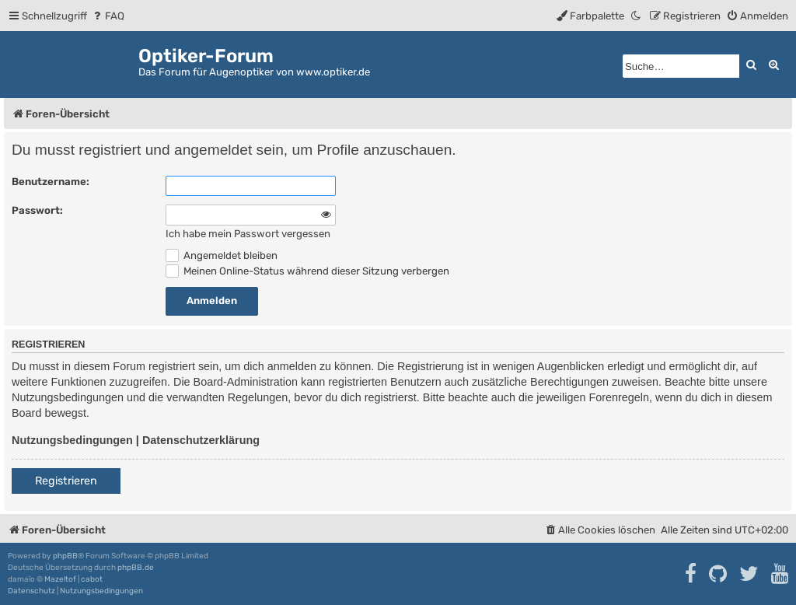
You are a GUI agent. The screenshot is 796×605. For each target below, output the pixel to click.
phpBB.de (135, 567)
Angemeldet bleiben (222, 255)
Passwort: (37, 210)
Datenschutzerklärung (201, 440)
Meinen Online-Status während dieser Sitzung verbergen (307, 271)
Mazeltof (60, 579)
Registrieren (66, 481)
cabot (92, 579)
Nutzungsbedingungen (72, 440)
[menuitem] (107, 16)
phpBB (65, 556)
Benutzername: (50, 181)
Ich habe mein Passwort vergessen (248, 234)
